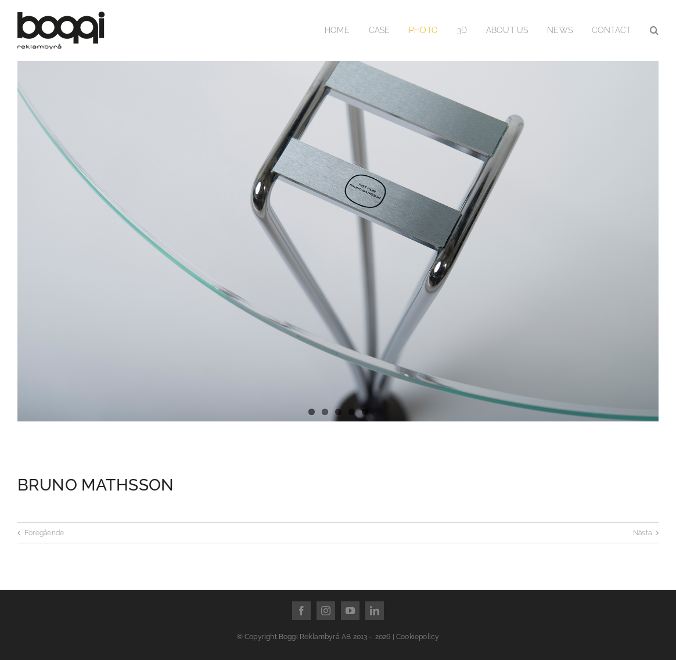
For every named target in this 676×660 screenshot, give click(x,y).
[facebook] (301, 610)
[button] (654, 31)
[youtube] (350, 610)
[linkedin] (374, 610)
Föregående (44, 533)
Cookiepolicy (417, 637)
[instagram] (326, 610)
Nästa (642, 533)
